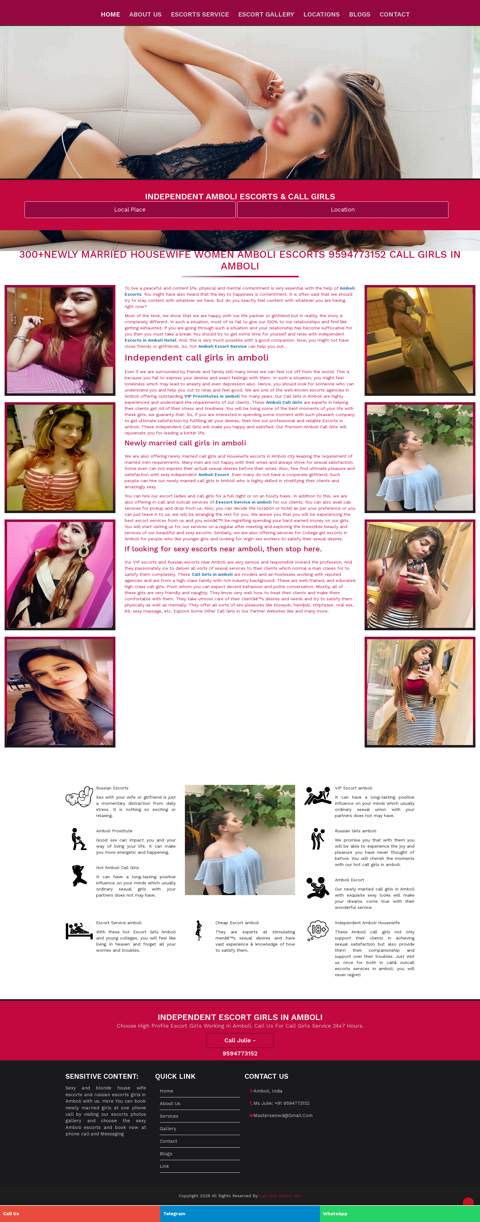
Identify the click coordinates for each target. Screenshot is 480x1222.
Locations (321, 14)
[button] (468, 1203)
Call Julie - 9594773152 (240, 1042)
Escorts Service (200, 14)
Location (343, 209)
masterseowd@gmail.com (283, 1115)
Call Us (11, 1213)
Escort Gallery (266, 14)
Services (169, 1116)
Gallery (168, 1128)
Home (110, 14)
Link (164, 1166)
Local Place (130, 209)
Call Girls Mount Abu (280, 1195)
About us (145, 14)
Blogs (359, 14)
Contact (395, 14)
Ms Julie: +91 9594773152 (281, 1103)
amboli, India (268, 1091)
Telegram (174, 1213)
